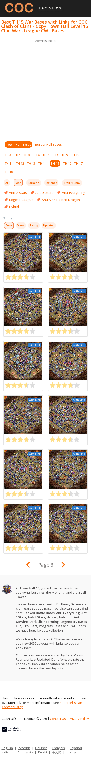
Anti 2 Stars (18, 192)
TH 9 (65, 154)
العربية (74, 752)
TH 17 (78, 163)
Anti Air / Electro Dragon (61, 199)
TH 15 (54, 163)
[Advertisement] (45, 89)
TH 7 (46, 154)
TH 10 (75, 154)
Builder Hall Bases (48, 144)
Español (76, 748)
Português (25, 752)
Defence (51, 182)
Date (9, 225)
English (7, 748)
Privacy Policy (79, 718)
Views (21, 225)
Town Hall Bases (18, 144)
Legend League (21, 199)
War (18, 182)
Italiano (7, 752)
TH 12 (20, 163)
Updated (48, 225)
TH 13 (31, 163)
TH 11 (9, 163)
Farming (33, 182)
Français (58, 748)
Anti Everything (73, 192)
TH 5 (27, 154)
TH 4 (17, 154)
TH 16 (67, 163)
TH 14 (42, 163)
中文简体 (58, 752)
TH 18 (9, 172)
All (6, 182)
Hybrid (14, 206)
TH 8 (55, 154)
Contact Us (58, 718)
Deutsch (41, 748)
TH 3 (8, 154)
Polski (42, 752)
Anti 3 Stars (44, 192)
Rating (34, 225)
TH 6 (36, 154)
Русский (24, 748)
